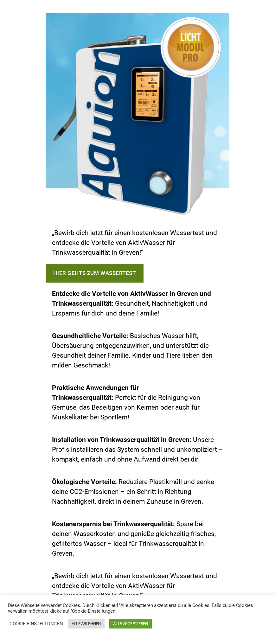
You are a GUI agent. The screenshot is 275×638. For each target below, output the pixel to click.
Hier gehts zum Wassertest (94, 273)
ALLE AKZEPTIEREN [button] (130, 623)
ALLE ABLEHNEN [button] (86, 623)
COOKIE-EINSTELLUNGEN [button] (36, 624)
